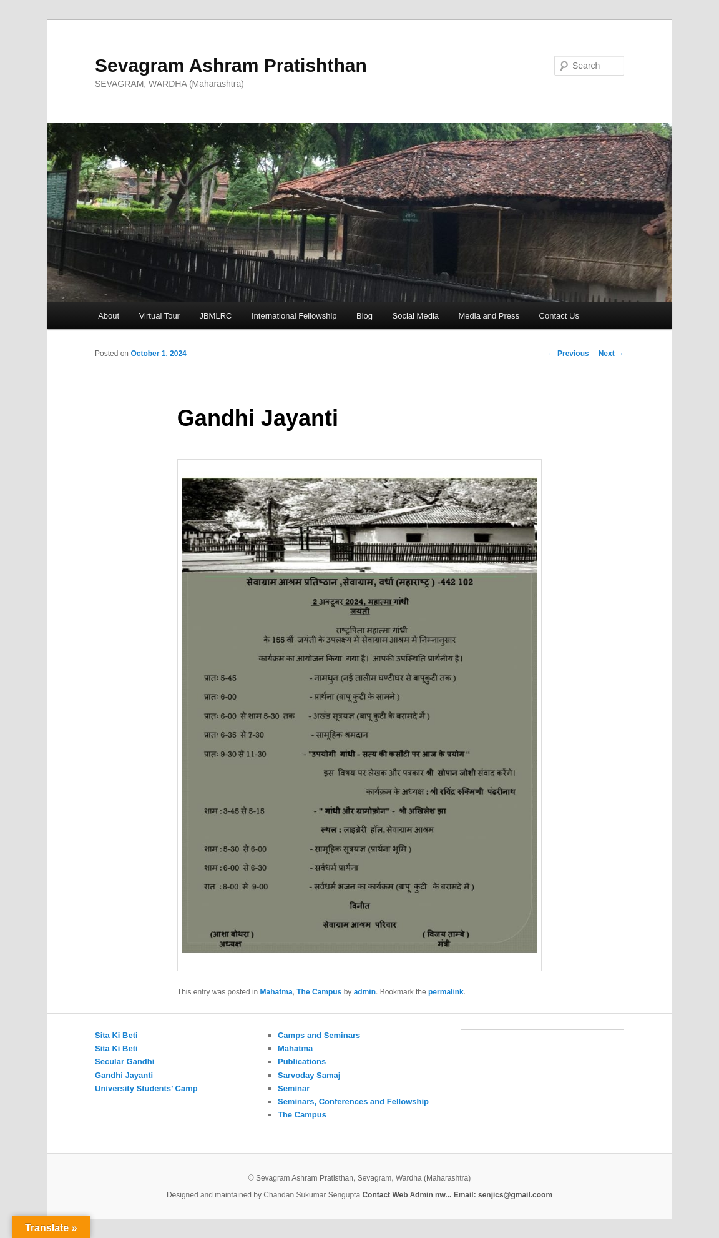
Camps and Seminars (319, 1035)
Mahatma (276, 992)
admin (365, 992)
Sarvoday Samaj (309, 1075)
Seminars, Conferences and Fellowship (353, 1101)
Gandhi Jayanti (124, 1075)
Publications (302, 1061)
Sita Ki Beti (116, 1035)
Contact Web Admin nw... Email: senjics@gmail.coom (457, 1195)
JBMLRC (215, 315)
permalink (446, 992)
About (108, 315)
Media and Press (489, 315)
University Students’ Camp (146, 1088)
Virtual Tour (159, 315)
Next (611, 353)
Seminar (294, 1088)
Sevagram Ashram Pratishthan (231, 65)
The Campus (318, 992)
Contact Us (559, 315)
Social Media (416, 315)
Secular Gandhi (124, 1061)
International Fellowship (294, 315)
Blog (364, 315)
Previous (568, 353)
